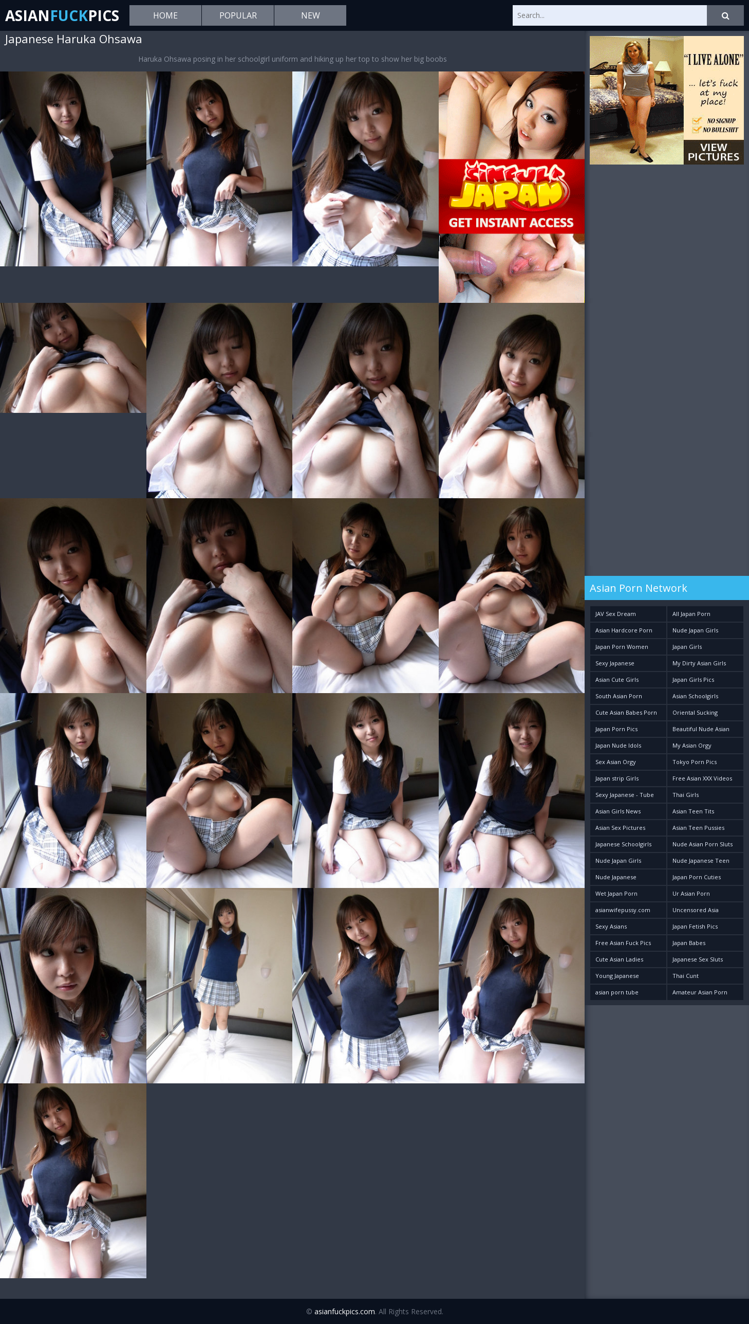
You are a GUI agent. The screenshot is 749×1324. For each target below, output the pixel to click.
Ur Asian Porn (691, 893)
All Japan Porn (691, 614)
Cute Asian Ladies (619, 959)
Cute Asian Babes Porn (626, 712)
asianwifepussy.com (622, 910)
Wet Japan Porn (616, 893)
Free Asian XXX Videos (702, 778)
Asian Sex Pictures (620, 827)
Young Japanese (617, 976)
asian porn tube (617, 992)
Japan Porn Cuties (696, 877)
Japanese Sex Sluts (697, 959)
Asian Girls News (618, 811)
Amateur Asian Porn (699, 992)
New (310, 15)
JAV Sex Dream (615, 614)
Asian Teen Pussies (698, 827)
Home (165, 15)
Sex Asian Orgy (615, 762)
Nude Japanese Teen (700, 860)
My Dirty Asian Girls (699, 663)
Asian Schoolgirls (695, 696)
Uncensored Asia (695, 910)
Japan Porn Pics (616, 729)
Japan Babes (688, 943)
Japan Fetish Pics (695, 926)
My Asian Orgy (691, 745)
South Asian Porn (618, 696)
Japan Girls (687, 646)
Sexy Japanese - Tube (624, 795)
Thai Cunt (685, 976)
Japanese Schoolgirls (623, 844)
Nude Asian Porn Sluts (702, 844)
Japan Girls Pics (693, 679)
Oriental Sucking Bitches (695, 714)
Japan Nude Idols (618, 745)
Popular (238, 15)
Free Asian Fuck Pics (623, 943)
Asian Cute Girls (617, 679)
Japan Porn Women (621, 646)
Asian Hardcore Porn (623, 630)
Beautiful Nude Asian (700, 729)
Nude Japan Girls (695, 630)
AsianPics (62, 15)
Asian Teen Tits (693, 811)
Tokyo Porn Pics (694, 762)
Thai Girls (685, 795)
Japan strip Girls (617, 778)
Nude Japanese (615, 877)
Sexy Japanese (614, 663)
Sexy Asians (611, 926)
